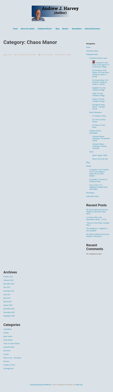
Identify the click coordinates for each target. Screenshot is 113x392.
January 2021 (8, 305)
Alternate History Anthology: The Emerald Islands (101, 138)
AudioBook (7, 329)
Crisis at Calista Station (11, 343)
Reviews (6, 361)
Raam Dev (79, 385)
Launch (6, 354)
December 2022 (8, 284)
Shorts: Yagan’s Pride (99, 155)
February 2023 (8, 280)
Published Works (44, 29)
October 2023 (8, 277)
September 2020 (9, 316)
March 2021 (7, 301)
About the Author (28, 29)
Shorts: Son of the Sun (100, 159)
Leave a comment (47, 55)
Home (15, 29)
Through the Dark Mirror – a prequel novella (98, 107)
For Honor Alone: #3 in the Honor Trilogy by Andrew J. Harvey (100, 82)
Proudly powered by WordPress (40, 385)
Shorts (91, 152)
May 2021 (6, 298)
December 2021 (8, 291)
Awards (6, 333)
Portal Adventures (95, 112)
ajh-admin (8, 55)
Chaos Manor (21, 55)
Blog (57, 29)
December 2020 (8, 309)
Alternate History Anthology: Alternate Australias (99, 146)
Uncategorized (8, 368)
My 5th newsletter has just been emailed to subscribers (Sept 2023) (97, 212)
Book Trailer (7, 336)
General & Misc (31, 55)
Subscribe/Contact (92, 29)
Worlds (65, 29)
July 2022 (6, 287)
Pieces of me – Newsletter (12, 358)
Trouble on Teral (9, 365)
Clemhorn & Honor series (98, 58)
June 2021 (6, 294)
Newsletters (77, 29)
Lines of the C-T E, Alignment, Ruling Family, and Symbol (98, 187)
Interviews (7, 350)
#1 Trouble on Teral (99, 116)
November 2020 (9, 312)
